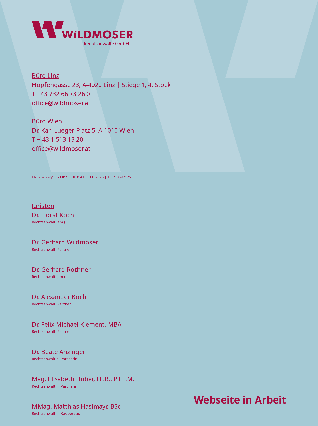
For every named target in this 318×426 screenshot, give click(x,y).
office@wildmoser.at (61, 103)
